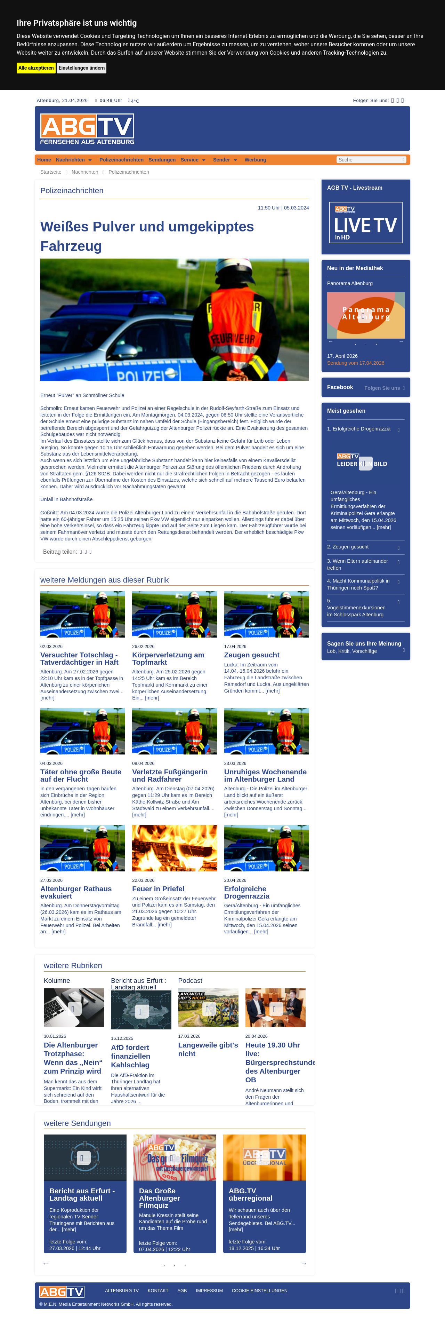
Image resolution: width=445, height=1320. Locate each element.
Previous (45, 1263)
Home (44, 160)
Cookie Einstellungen (260, 1290)
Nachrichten (70, 160)
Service (190, 160)
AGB (182, 1290)
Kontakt (158, 1290)
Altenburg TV (122, 1290)
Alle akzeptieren (36, 68)
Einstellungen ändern (82, 68)
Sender (221, 160)
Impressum (209, 1290)
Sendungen (162, 160)
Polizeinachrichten (121, 160)
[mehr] (47, 698)
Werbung (255, 160)
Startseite (51, 172)
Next (303, 1263)
